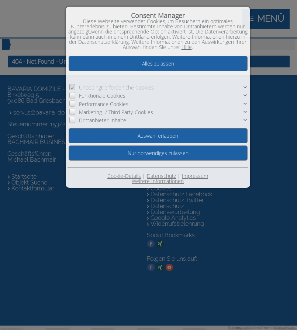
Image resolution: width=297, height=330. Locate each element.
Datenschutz (161, 175)
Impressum (195, 175)
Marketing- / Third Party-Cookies (116, 112)
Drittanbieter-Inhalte (102, 120)
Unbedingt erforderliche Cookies (116, 87)
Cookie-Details (124, 175)
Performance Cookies (103, 104)
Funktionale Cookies (102, 95)
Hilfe (187, 46)
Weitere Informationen (158, 181)
